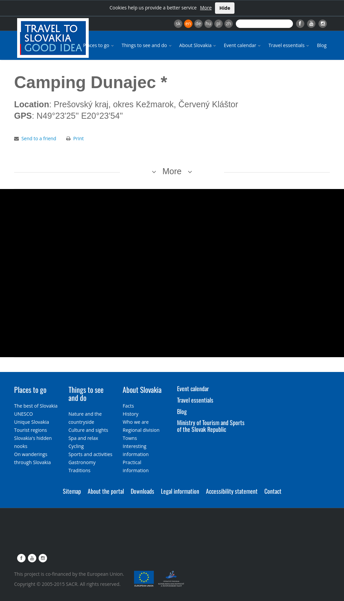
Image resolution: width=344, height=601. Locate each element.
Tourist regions (30, 430)
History (130, 414)
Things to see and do (147, 45)
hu (208, 23)
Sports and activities (91, 454)
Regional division (141, 430)
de (198, 23)
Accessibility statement (232, 491)
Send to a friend (39, 138)
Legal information (180, 491)
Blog (322, 45)
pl (218, 23)
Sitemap (72, 491)
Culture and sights (88, 430)
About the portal (106, 491)
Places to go (99, 45)
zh (228, 23)
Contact (273, 491)
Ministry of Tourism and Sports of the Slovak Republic (211, 426)
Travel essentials (289, 45)
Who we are (135, 422)
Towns (130, 438)
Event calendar (243, 45)
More (206, 7)
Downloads (142, 491)
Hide (224, 8)
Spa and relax (83, 438)
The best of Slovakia (35, 406)
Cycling (76, 446)
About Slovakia (198, 45)
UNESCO (23, 414)
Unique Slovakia (31, 422)
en (188, 23)
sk (178, 23)
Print (78, 138)
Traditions (80, 470)
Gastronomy (82, 462)
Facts (128, 406)
